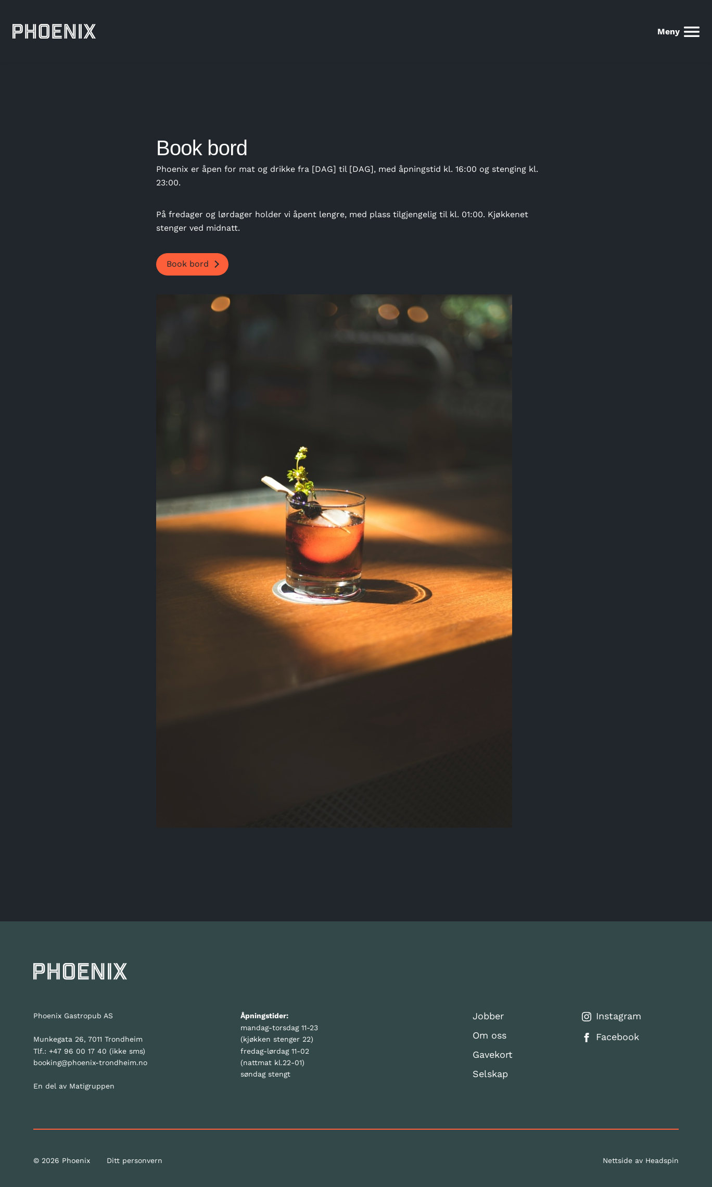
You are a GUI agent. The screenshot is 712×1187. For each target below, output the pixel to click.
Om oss (489, 1035)
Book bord (188, 264)
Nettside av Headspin (641, 1160)
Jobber (488, 1015)
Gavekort (493, 1054)
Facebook (610, 1036)
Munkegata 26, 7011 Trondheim (88, 1039)
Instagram (611, 1015)
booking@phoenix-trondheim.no (90, 1062)
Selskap (490, 1073)
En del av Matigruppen (74, 1086)
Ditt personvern (134, 1160)
